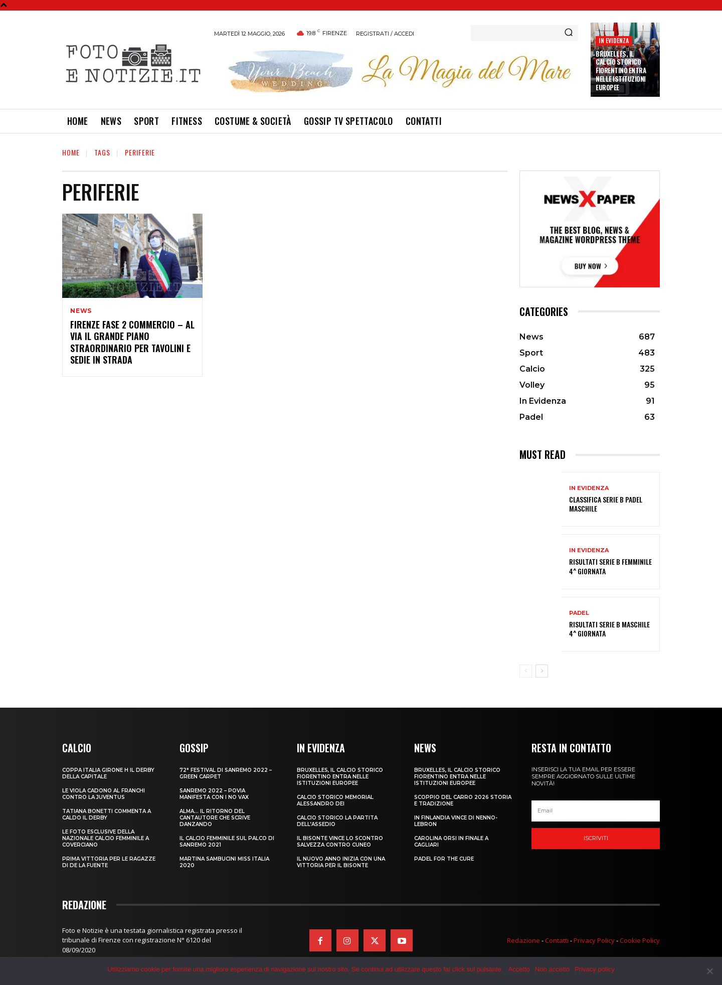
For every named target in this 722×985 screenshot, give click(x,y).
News (81, 311)
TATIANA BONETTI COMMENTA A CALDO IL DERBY (106, 814)
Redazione (523, 940)
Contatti (557, 940)
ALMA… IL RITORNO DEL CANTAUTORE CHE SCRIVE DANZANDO (214, 818)
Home (71, 152)
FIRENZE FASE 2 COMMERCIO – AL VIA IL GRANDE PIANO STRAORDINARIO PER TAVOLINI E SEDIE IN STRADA (132, 342)
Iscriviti (596, 838)
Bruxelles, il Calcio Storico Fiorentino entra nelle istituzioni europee (621, 71)
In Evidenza (614, 40)
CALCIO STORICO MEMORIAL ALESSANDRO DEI (335, 800)
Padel (579, 613)
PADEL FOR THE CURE (444, 859)
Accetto (518, 969)
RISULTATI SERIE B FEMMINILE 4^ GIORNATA (610, 566)
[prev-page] (525, 671)
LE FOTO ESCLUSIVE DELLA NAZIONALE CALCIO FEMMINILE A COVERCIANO (105, 838)
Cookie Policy (640, 940)
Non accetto (552, 969)
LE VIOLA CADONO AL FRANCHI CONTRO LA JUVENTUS (103, 793)
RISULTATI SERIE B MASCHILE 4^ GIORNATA (609, 628)
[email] (595, 811)
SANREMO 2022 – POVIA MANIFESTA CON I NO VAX (214, 793)
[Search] (568, 33)
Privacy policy (594, 969)
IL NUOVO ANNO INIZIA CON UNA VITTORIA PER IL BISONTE (341, 862)
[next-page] (541, 671)
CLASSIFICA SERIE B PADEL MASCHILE (605, 504)
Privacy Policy (594, 940)
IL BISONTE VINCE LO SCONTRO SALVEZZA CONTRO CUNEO (340, 841)
